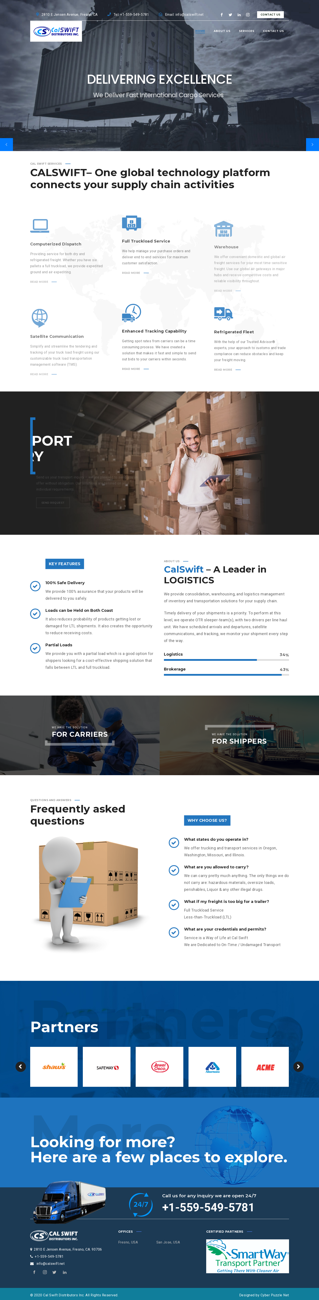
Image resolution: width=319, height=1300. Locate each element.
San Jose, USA (168, 1242)
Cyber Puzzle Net (275, 1295)
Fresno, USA (128, 1242)
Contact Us (270, 14)
